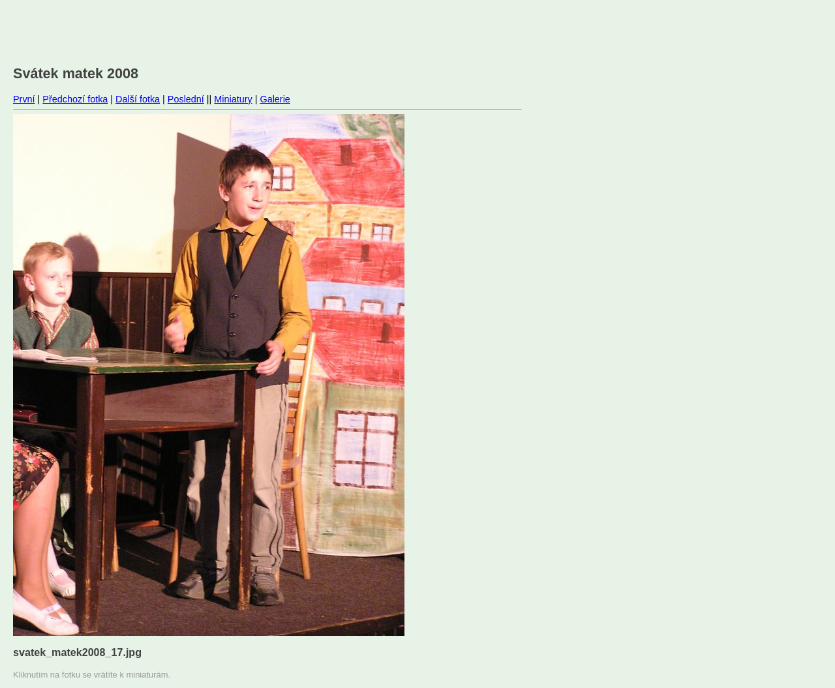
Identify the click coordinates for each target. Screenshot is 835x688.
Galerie (275, 99)
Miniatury (233, 99)
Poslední (186, 99)
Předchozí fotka (75, 99)
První (24, 99)
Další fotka (137, 99)
